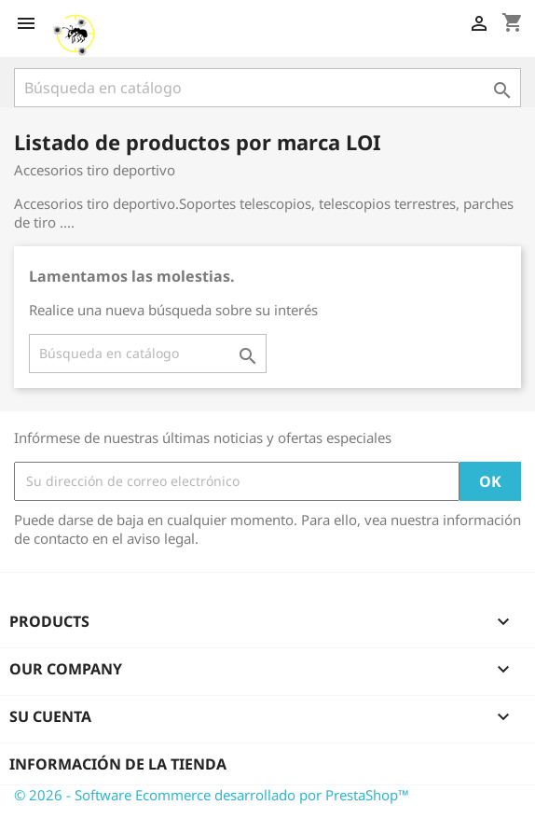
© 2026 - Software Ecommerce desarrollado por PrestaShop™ (211, 794)
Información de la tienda (117, 764)
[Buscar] (267, 87)
